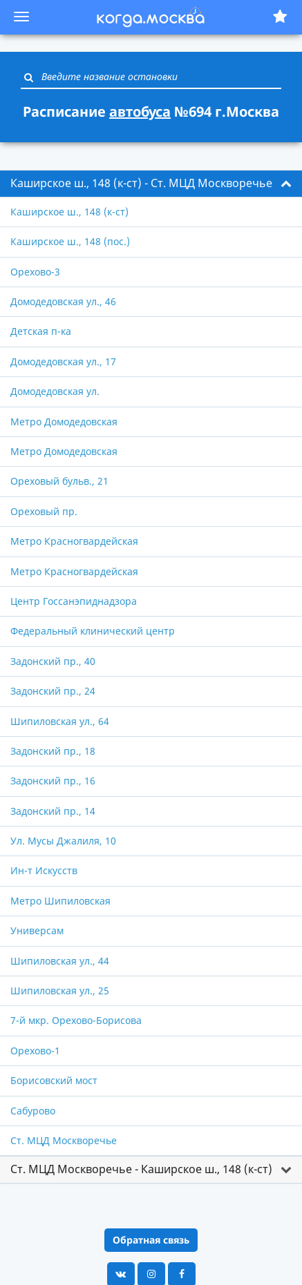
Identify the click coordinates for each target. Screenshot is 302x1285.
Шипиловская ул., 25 (59, 990)
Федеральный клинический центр (92, 630)
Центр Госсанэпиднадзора (73, 601)
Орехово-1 (35, 1050)
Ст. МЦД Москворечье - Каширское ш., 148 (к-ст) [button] (141, 1169)
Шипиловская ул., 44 (59, 960)
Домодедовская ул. (55, 391)
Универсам (37, 930)
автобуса (140, 111)
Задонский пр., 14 (52, 811)
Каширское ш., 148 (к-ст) (69, 211)
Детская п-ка (40, 331)
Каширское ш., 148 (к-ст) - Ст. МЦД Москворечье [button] (141, 183)
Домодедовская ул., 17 (63, 361)
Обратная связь (151, 1239)
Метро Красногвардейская (74, 541)
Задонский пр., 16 (52, 780)
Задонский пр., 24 (52, 690)
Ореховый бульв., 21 (59, 480)
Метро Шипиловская (60, 900)
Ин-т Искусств (43, 870)
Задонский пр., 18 (52, 750)
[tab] (151, 184)
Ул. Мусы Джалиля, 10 (63, 840)
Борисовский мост (53, 1080)
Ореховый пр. (43, 511)
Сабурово (32, 1110)
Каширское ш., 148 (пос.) (70, 241)
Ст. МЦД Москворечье (63, 1140)
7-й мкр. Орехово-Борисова (76, 1020)
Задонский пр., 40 (52, 661)
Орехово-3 (35, 271)
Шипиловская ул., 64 (59, 721)
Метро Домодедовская (63, 421)
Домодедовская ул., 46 (63, 301)
